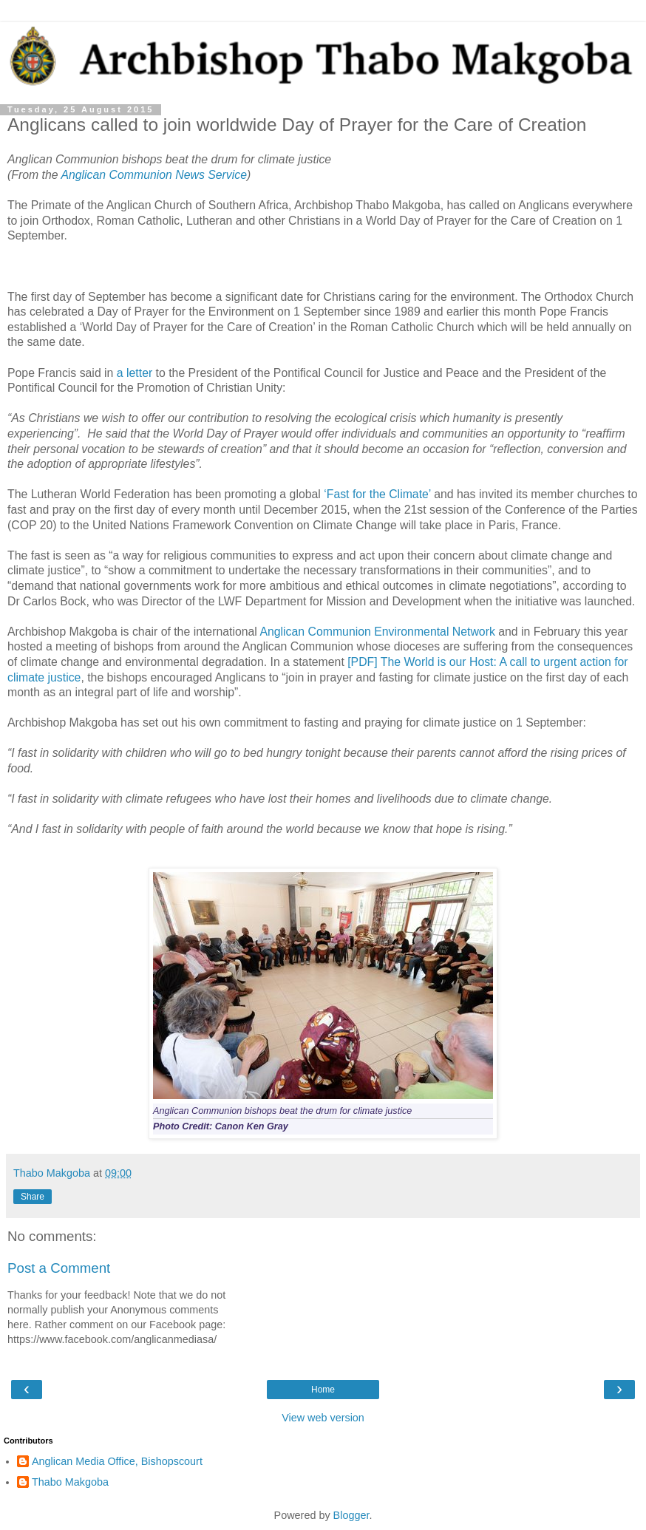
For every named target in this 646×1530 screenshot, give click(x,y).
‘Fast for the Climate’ (377, 494)
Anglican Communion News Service (154, 175)
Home (323, 1389)
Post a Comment (58, 1268)
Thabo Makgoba (70, 1482)
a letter (134, 373)
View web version (323, 1418)
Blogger (351, 1515)
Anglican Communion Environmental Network (376, 631)
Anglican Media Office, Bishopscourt (117, 1461)
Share (32, 1196)
